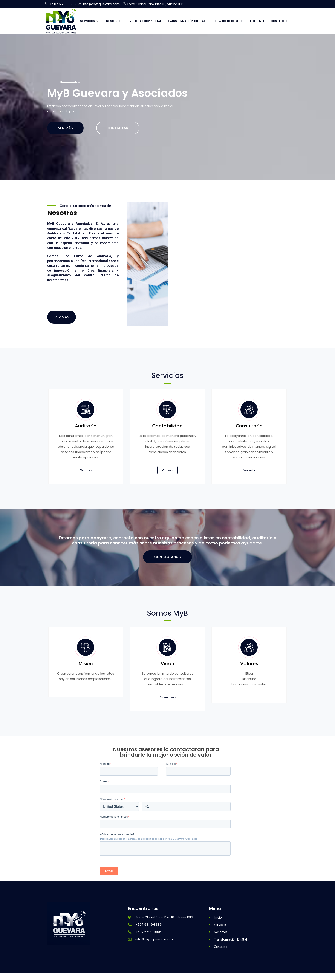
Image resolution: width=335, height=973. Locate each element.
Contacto (279, 21)
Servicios (89, 21)
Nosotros (113, 21)
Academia (257, 21)
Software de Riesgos (227, 21)
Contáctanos (167, 557)
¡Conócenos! (167, 697)
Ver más (65, 135)
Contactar (117, 135)
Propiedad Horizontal (144, 21)
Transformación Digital (186, 21)
